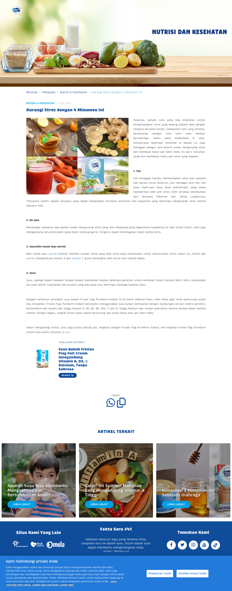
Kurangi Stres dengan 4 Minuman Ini (117, 92)
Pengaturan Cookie (159, 573)
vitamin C (78, 258)
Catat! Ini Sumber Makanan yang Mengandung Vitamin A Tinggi (114, 490)
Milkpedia (48, 92)
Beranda (32, 92)
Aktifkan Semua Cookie (192, 573)
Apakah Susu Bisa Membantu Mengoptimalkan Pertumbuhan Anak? (37, 490)
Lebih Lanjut (21, 504)
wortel (53, 254)
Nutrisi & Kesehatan (73, 92)
